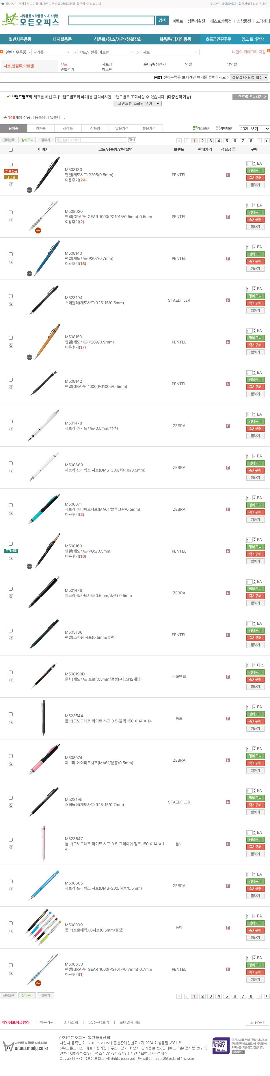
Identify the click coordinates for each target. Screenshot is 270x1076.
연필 (188, 64)
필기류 (38, 52)
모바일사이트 (130, 1022)
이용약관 (47, 1022)
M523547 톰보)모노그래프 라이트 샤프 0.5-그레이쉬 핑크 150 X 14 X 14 (114, 843)
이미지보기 (224, 128)
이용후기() (76, 180)
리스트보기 (201, 128)
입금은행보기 (98, 1022)
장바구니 (258, 4)
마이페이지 (228, 4)
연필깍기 (67, 69)
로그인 (214, 4)
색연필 (232, 64)
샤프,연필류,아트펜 (94, 52)
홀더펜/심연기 (155, 64)
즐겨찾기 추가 (15, 4)
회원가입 (244, 4)
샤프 (146, 52)
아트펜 (107, 69)
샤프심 (107, 64)
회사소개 (71, 1022)
